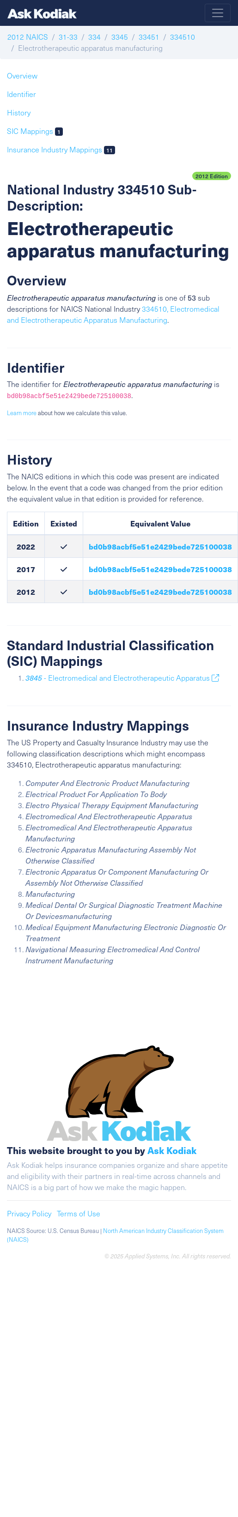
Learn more (22, 413)
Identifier (21, 94)
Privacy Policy (29, 1213)
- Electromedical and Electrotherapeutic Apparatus (122, 678)
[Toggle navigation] (218, 13)
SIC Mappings (35, 131)
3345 (119, 37)
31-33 (68, 37)
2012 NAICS (27, 37)
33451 (149, 37)
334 (94, 37)
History (19, 112)
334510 (182, 37)
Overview (22, 75)
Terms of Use (78, 1213)
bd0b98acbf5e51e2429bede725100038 (160, 546)
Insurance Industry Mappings (61, 149)
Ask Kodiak (171, 1150)
